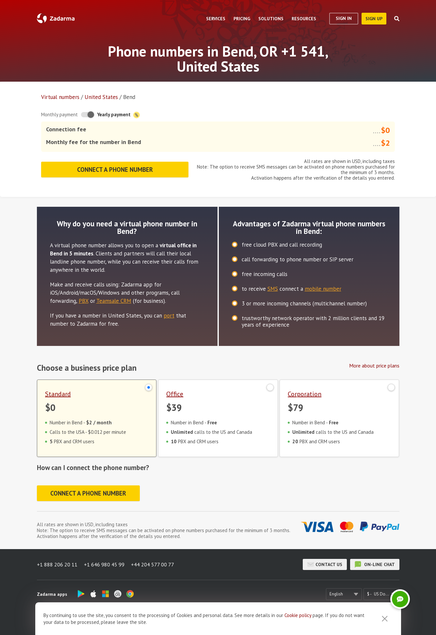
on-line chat (375, 564)
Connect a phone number (115, 169)
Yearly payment (118, 114)
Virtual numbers (60, 97)
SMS (272, 288)
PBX (84, 300)
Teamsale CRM (113, 300)
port (169, 315)
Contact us (324, 564)
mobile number (323, 288)
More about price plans (374, 365)
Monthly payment (59, 114)
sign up (373, 19)
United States (101, 97)
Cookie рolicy (297, 615)
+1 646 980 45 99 (104, 564)
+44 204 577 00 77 (152, 564)
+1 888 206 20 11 (57, 564)
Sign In (344, 18)
